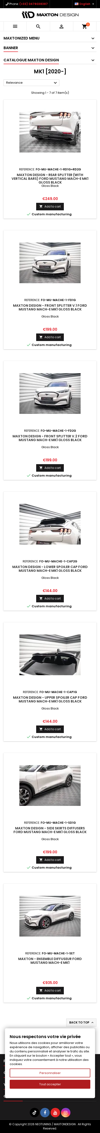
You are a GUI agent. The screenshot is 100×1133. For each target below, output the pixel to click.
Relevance (32, 83)
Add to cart (50, 206)
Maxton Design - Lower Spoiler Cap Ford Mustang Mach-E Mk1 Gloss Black (50, 569)
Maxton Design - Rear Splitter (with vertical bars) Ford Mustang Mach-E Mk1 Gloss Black (50, 178)
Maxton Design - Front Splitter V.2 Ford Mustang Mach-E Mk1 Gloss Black (50, 438)
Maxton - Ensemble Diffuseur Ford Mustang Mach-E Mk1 (50, 961)
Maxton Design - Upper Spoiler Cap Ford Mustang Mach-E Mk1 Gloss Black (50, 699)
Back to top (81, 1022)
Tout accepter (50, 1084)
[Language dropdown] (85, 4)
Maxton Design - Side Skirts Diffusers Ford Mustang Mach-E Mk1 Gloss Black (50, 830)
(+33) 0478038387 (33, 4)
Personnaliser (50, 1073)
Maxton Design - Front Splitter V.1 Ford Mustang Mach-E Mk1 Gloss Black (50, 307)
